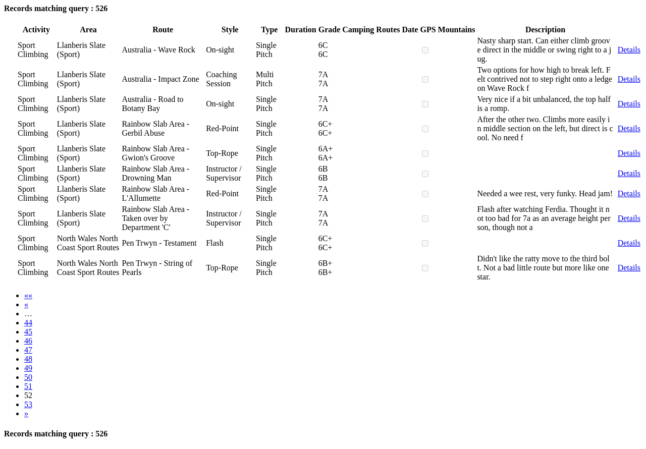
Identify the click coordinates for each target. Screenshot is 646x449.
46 (28, 340)
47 (28, 350)
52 (28, 395)
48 (28, 359)
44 (28, 322)
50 (28, 377)
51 (28, 386)
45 (28, 331)
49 (28, 368)
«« (28, 295)
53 (28, 404)
